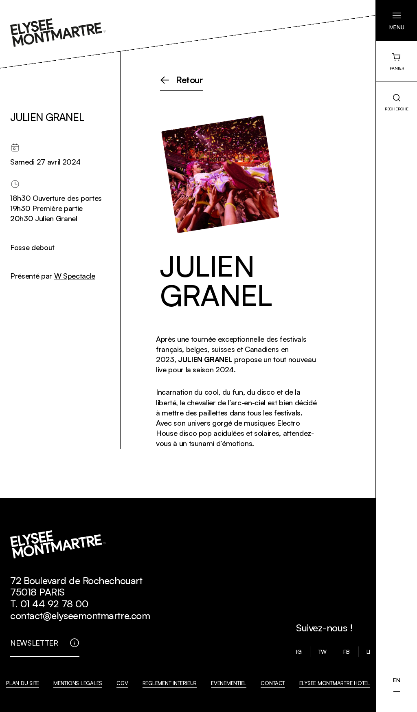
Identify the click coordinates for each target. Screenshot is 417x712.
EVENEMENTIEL (228, 683)
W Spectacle (74, 275)
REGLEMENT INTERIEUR (170, 683)
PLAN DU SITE (22, 683)
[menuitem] (396, 680)
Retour (189, 80)
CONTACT (273, 683)
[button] (396, 20)
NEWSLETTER (34, 642)
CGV (122, 683)
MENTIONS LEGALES (77, 683)
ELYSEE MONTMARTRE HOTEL (334, 683)
